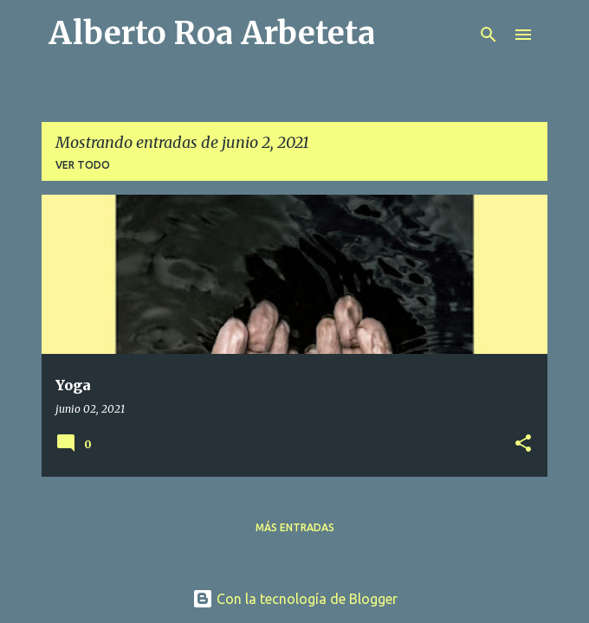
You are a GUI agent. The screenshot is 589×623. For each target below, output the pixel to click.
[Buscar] (488, 34)
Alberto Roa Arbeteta (212, 33)
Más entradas (295, 527)
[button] (523, 444)
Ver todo (82, 164)
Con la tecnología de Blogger (295, 599)
